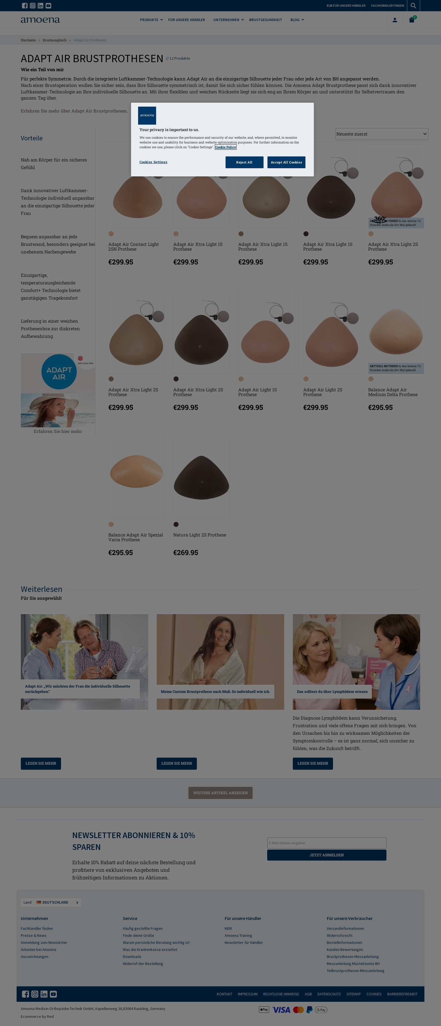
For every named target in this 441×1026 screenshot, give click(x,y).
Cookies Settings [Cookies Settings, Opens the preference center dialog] (153, 162)
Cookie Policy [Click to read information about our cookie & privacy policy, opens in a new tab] (225, 147)
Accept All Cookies (286, 162)
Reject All (244, 162)
